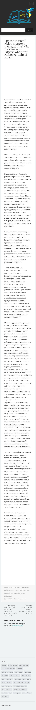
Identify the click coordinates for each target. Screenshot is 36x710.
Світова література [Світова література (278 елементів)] (7, 672)
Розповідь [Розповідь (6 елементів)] (20, 668)
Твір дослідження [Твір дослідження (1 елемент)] (7, 679)
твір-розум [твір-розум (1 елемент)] (5, 696)
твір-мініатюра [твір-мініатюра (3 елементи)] (26, 693)
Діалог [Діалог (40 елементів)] (4, 665)
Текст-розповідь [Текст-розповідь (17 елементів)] (6, 682)
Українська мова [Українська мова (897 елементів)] (6, 689)
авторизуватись (17, 626)
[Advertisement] (18, 79)
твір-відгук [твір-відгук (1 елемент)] (17, 693)
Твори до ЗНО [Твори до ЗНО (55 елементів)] (18, 672)
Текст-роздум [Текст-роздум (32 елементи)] (27, 679)
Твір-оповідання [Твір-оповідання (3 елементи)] (14, 675)
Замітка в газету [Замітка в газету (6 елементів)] (24, 665)
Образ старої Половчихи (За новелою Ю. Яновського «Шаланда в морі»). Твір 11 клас (10, 610)
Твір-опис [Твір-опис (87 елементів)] (5, 675)
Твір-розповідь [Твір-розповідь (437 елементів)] (26, 675)
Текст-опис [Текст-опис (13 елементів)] (18, 679)
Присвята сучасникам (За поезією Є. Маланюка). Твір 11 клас (25, 609)
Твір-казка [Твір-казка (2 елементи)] (28, 672)
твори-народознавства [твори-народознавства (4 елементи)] (20, 689)
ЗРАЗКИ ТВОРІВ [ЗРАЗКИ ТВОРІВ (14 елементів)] (12, 665)
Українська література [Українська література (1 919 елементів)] (20, 686)
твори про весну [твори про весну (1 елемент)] (6, 693)
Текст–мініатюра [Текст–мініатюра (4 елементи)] (7, 686)
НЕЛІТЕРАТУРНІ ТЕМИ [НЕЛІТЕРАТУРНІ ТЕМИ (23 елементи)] (8, 668)
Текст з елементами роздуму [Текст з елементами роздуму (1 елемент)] (21, 682)
